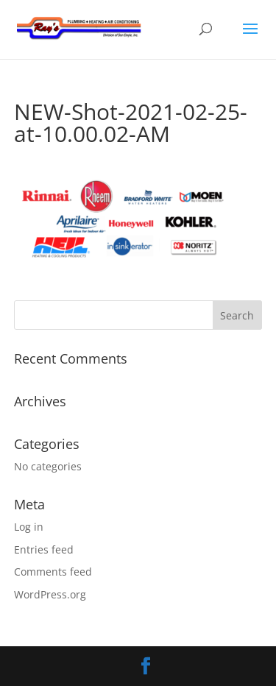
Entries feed (44, 549)
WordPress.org (50, 594)
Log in (28, 527)
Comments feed (53, 572)
